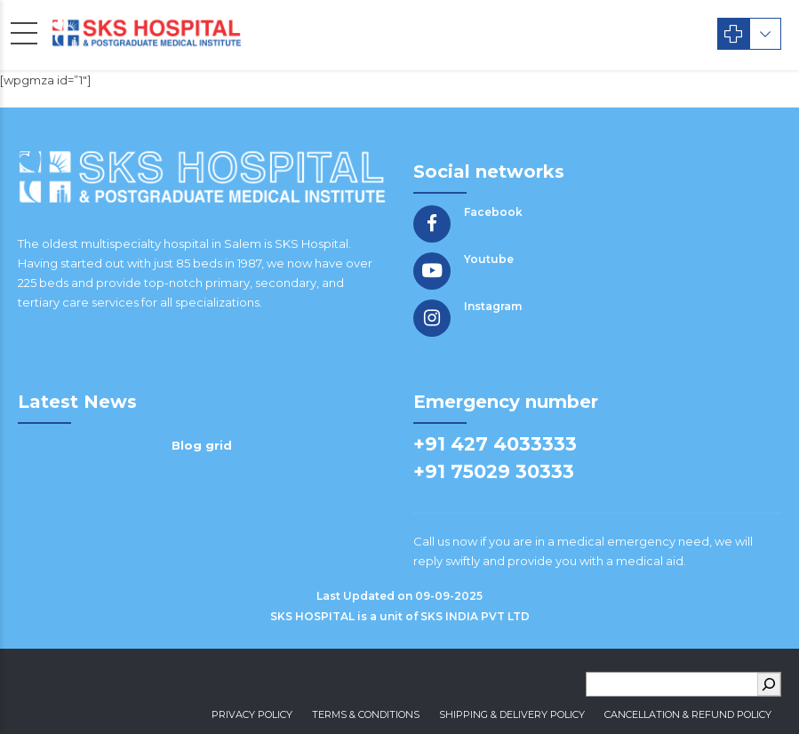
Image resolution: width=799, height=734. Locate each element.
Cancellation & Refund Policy (687, 714)
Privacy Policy (252, 714)
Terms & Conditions (365, 714)
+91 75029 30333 (493, 471)
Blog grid (202, 445)
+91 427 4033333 (495, 444)
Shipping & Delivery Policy (512, 714)
